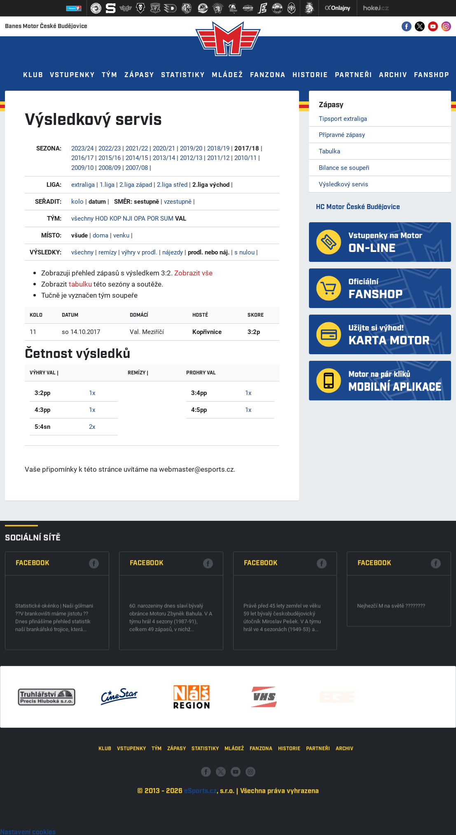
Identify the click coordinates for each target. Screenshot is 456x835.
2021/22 (137, 148)
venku (121, 235)
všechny (82, 218)
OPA (139, 218)
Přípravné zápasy (342, 134)
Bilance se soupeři (344, 167)
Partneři (353, 75)
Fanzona (268, 75)
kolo (77, 201)
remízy (107, 252)
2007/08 (137, 167)
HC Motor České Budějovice (358, 207)
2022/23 (109, 148)
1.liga (107, 184)
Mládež (227, 75)
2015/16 (109, 157)
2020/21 (164, 148)
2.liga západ (135, 184)
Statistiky (183, 75)
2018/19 (218, 148)
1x (92, 392)
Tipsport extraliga (343, 118)
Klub (33, 75)
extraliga (83, 184)
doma (100, 235)
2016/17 (82, 157)
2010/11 (245, 157)
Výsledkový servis (343, 184)
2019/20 (191, 148)
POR (153, 218)
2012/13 (191, 157)
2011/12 (218, 157)
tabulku (80, 284)
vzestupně (178, 201)
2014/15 (137, 157)
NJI (127, 218)
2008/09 (109, 167)
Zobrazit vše (193, 273)
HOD (101, 218)
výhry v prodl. (139, 252)
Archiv (393, 75)
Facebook (32, 625)
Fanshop (431, 75)
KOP (115, 218)
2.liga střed (172, 184)
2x (92, 426)
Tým (110, 75)
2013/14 (164, 157)
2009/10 (82, 167)
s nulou (244, 252)
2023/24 (82, 148)
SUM (166, 218)
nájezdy (172, 252)
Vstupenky (72, 75)
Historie (310, 75)
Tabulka (329, 151)
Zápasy (139, 75)
